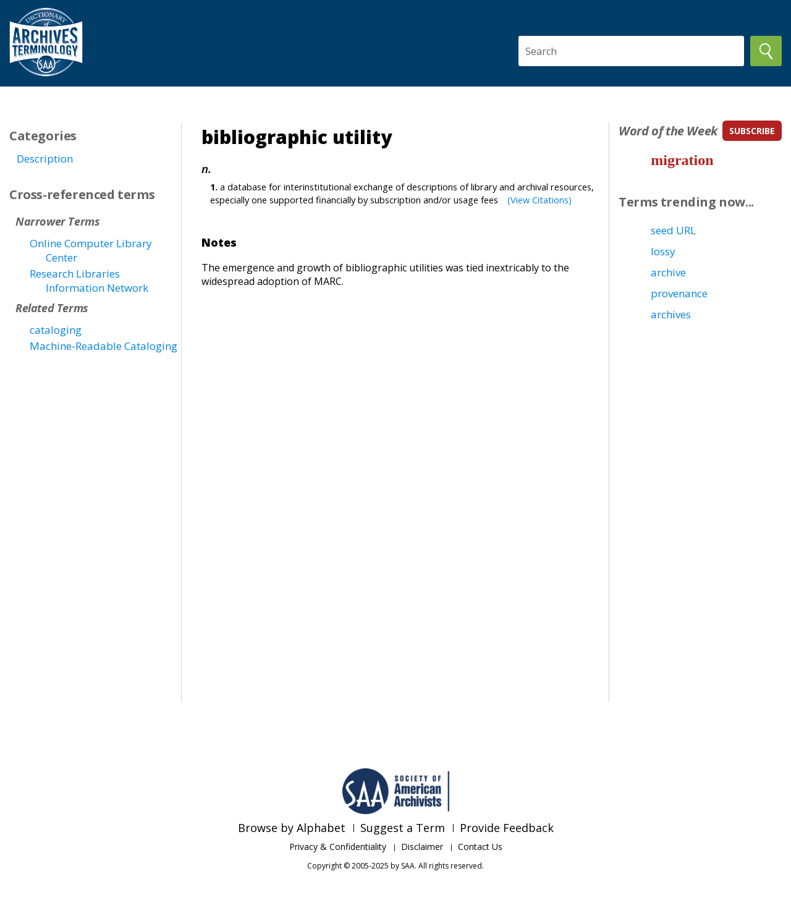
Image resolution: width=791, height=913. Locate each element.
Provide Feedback (507, 827)
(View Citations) (539, 199)
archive (668, 272)
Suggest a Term (402, 827)
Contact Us (480, 846)
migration (682, 160)
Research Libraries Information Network (89, 280)
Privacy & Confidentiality (337, 846)
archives (671, 314)
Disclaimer (422, 846)
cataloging (56, 330)
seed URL (673, 230)
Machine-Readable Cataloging (103, 346)
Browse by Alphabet (291, 827)
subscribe (752, 131)
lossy (663, 251)
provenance (679, 293)
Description (45, 158)
